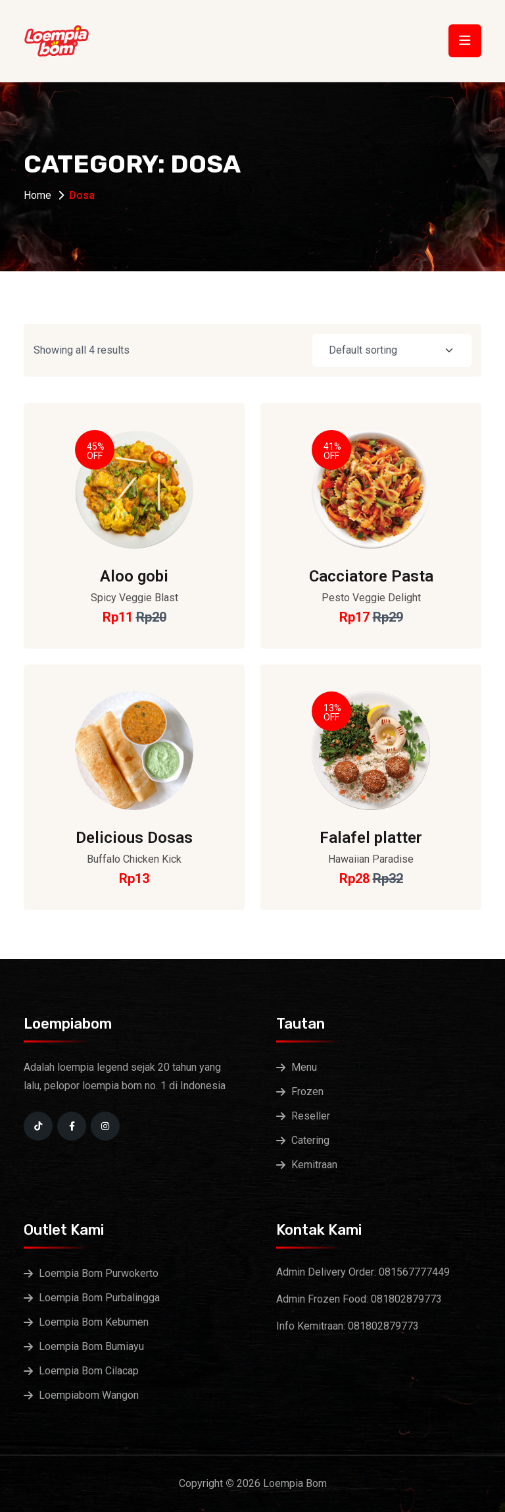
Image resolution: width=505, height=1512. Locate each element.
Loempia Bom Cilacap (89, 1370)
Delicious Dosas (134, 837)
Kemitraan (314, 1164)
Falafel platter (371, 837)
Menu (304, 1067)
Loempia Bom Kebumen (94, 1322)
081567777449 (414, 1272)
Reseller (310, 1116)
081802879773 (406, 1299)
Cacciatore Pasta (371, 576)
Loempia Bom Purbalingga (99, 1297)
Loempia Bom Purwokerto (98, 1273)
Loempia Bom (295, 1483)
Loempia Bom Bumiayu (91, 1346)
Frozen (307, 1091)
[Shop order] (391, 350)
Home (37, 195)
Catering (310, 1140)
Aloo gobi (134, 576)
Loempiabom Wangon (89, 1395)
